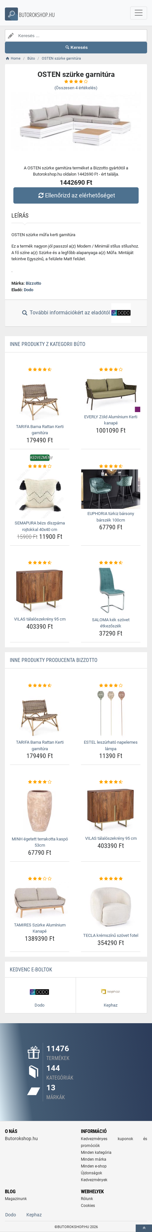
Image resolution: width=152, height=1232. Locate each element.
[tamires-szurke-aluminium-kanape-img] (39, 901)
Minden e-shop (94, 1166)
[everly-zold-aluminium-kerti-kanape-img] (110, 392)
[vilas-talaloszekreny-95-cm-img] (39, 590)
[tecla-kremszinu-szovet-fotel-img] (110, 906)
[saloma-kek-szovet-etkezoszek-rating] (110, 563)
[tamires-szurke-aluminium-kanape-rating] (39, 879)
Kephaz (34, 1214)
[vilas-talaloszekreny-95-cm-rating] (39, 563)
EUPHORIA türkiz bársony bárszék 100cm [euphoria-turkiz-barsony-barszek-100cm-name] (110, 517)
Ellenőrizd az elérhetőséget (76, 195)
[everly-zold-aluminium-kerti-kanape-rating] (110, 369)
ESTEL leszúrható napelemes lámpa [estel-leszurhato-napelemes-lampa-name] (111, 745)
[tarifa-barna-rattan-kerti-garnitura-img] (39, 397)
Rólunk (87, 1198)
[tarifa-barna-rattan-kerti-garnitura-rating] (39, 369)
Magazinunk (16, 1198)
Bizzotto (33, 283)
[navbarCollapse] (138, 13)
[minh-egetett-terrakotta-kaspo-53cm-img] (39, 809)
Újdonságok (91, 1173)
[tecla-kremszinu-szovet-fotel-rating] (110, 879)
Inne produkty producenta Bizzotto (54, 660)
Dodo (28, 289)
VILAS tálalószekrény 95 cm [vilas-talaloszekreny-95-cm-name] (40, 619)
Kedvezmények (94, 1180)
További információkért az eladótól (76, 313)
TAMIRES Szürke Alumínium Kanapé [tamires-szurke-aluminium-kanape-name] (40, 928)
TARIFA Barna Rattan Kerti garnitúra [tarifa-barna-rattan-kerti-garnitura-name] (40, 430)
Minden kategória (96, 1152)
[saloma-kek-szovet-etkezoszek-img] (110, 590)
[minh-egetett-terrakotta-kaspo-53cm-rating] (39, 782)
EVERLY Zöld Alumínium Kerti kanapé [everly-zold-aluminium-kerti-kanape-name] (110, 420)
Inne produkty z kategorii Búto (47, 344)
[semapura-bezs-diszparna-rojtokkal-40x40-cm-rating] (39, 466)
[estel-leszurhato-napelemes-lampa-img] (110, 713)
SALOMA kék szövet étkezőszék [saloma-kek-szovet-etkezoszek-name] (110, 623)
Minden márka (93, 1159)
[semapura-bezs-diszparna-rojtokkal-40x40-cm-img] (39, 493)
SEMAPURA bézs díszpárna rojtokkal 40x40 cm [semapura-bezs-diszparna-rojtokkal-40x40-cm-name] (40, 526)
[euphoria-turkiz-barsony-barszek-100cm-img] (110, 489)
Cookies (88, 1205)
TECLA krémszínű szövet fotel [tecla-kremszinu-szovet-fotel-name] (110, 935)
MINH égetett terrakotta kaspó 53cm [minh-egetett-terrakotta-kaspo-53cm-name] (40, 842)
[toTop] (144, 1228)
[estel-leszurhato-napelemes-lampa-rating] (110, 685)
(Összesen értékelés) (76, 87)
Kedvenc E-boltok (31, 970)
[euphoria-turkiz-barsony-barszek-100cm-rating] (110, 466)
